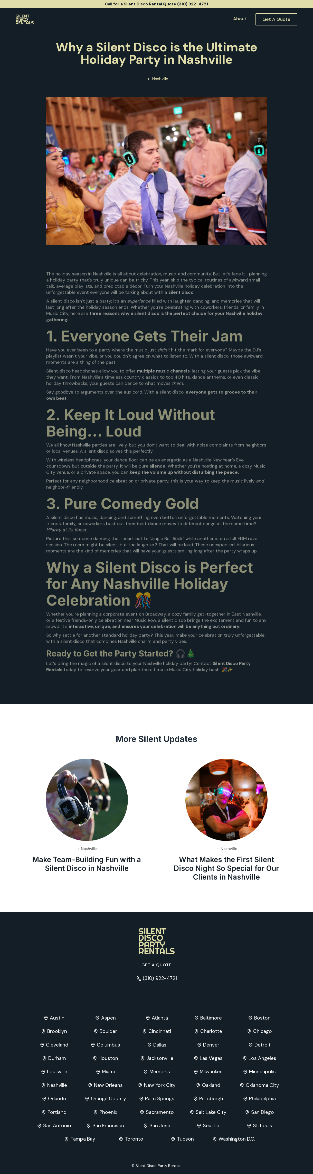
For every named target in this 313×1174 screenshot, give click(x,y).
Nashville (160, 78)
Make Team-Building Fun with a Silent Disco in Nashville (86, 864)
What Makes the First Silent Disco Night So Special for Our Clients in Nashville (226, 869)
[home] (25, 19)
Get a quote (156, 965)
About (239, 19)
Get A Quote (276, 19)
